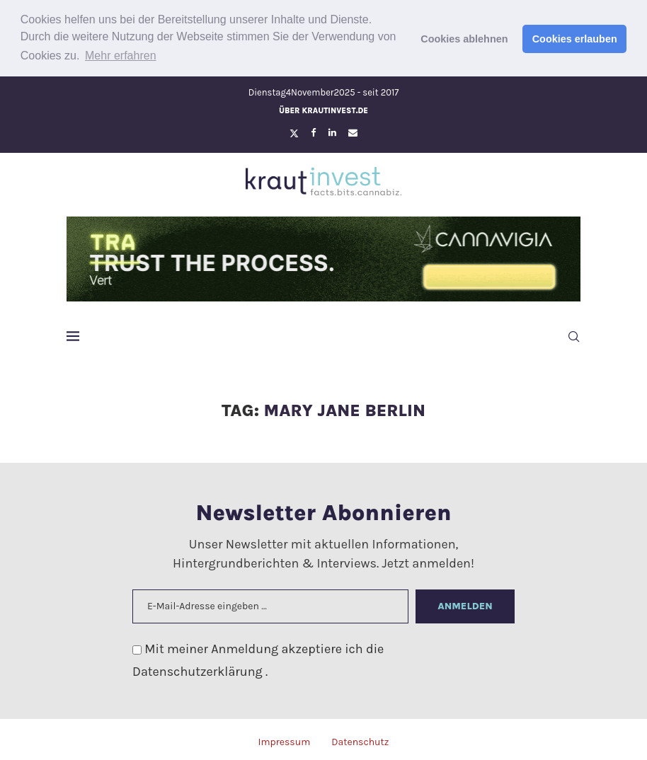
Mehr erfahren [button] (120, 56)
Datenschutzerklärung (198, 670)
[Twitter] (294, 131)
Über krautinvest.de (323, 108)
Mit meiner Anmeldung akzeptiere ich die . (258, 658)
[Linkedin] (332, 130)
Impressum (284, 740)
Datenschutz (360, 740)
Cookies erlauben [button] (574, 39)
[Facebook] (313, 130)
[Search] (573, 334)
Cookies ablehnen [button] (464, 39)
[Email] (352, 130)
